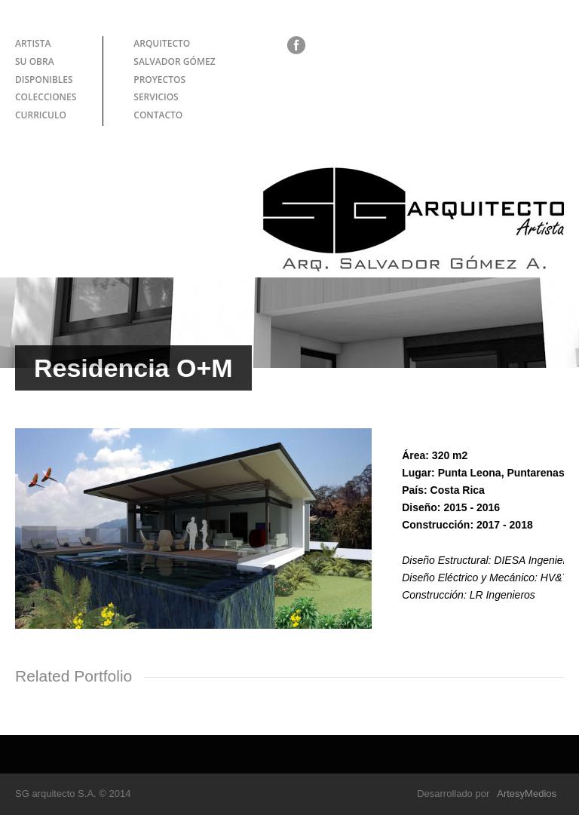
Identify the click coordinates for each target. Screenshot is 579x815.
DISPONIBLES (44, 79)
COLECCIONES (45, 96)
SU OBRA (34, 61)
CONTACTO (157, 115)
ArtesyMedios (526, 793)
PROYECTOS (159, 79)
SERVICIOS (155, 96)
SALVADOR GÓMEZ (174, 61)
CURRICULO (40, 115)
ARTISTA (33, 43)
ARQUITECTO (161, 43)
